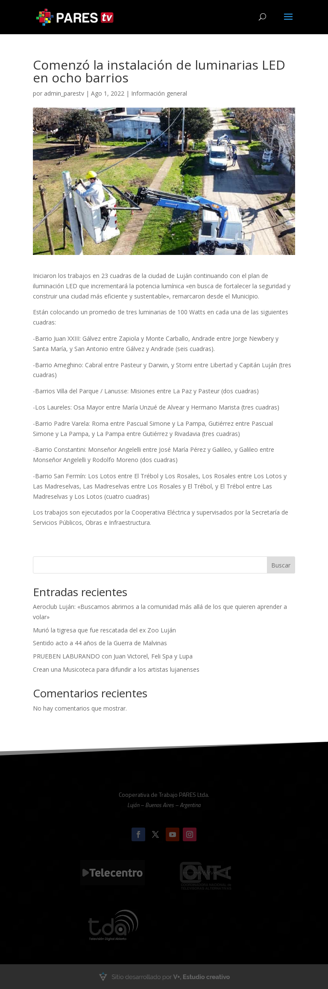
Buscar (280, 565)
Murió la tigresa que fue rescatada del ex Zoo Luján (104, 630)
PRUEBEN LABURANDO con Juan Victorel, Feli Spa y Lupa (113, 656)
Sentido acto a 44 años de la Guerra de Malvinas (100, 643)
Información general (159, 93)
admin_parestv (64, 93)
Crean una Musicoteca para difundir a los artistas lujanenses (116, 669)
